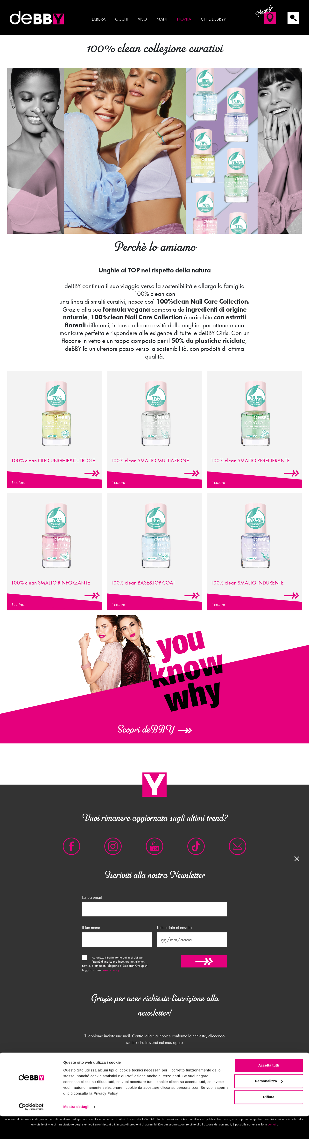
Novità (184, 19)
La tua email (92, 897)
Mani (161, 19)
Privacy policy (110, 970)
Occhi (121, 19)
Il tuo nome (91, 927)
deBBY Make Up (37, 17)
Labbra (98, 19)
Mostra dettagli (76, 1129)
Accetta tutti (268, 1088)
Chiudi (154, 1065)
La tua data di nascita (174, 927)
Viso (142, 19)
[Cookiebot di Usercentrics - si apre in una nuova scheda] (31, 1129)
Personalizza (269, 1104)
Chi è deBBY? (213, 19)
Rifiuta (268, 1120)
